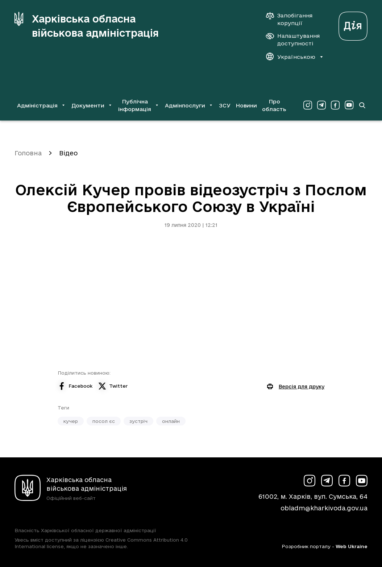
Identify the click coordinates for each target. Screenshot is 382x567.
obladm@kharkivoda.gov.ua (324, 508)
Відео (68, 153)
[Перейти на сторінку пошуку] (362, 105)
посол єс (103, 421)
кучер (70, 421)
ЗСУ (225, 105)
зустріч (138, 421)
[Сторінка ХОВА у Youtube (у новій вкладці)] (349, 105)
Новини (246, 105)
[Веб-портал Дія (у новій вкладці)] (353, 24)
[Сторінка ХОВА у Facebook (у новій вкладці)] (335, 105)
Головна (28, 153)
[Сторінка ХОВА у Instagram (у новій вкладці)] (307, 105)
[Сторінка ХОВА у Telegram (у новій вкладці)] (321, 105)
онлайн (171, 421)
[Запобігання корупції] (293, 19)
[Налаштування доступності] (293, 39)
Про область (274, 105)
